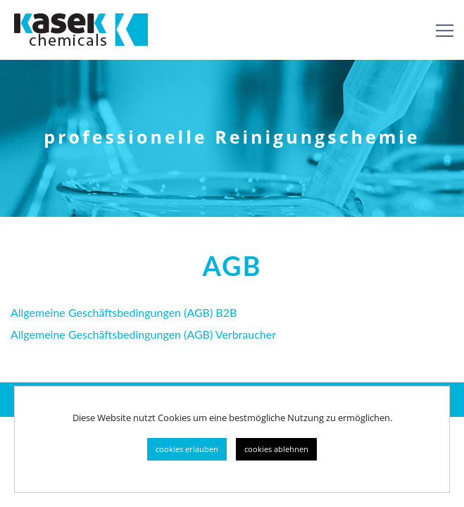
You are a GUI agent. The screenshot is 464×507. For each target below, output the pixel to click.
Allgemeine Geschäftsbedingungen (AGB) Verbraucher (143, 334)
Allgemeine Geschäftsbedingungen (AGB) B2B (124, 312)
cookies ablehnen (276, 449)
